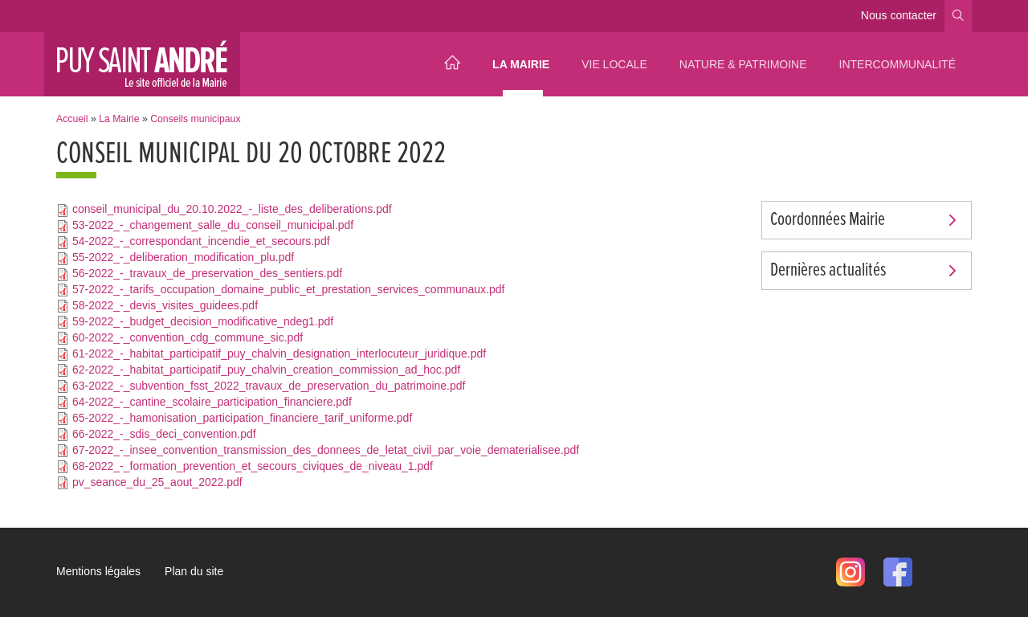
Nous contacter (898, 15)
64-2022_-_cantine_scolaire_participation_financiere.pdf (212, 401)
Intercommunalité (897, 64)
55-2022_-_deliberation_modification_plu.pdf (183, 257)
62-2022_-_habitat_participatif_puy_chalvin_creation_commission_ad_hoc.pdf (266, 369)
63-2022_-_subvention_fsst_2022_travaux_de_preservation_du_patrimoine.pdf (269, 385)
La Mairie (520, 64)
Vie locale (614, 64)
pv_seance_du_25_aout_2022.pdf (157, 482)
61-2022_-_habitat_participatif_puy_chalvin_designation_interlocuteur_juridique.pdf (279, 353)
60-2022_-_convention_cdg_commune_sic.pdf (187, 337)
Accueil (452, 64)
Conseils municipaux (195, 119)
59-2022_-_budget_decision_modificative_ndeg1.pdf (202, 321)
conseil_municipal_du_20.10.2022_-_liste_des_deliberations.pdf (232, 208)
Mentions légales (98, 571)
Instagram (850, 572)
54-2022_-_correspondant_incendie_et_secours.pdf (201, 241)
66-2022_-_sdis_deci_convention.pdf (164, 433)
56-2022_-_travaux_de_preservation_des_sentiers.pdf (207, 273)
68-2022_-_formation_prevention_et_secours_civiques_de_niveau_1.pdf (252, 466)
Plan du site (194, 571)
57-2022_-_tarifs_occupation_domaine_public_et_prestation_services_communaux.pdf (288, 289)
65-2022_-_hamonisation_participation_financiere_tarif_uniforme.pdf (242, 417)
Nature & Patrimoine (743, 64)
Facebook (897, 572)
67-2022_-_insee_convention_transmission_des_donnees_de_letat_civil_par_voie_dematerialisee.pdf (325, 449)
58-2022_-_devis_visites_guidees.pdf (165, 305)
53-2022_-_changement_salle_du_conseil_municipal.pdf (212, 225)
